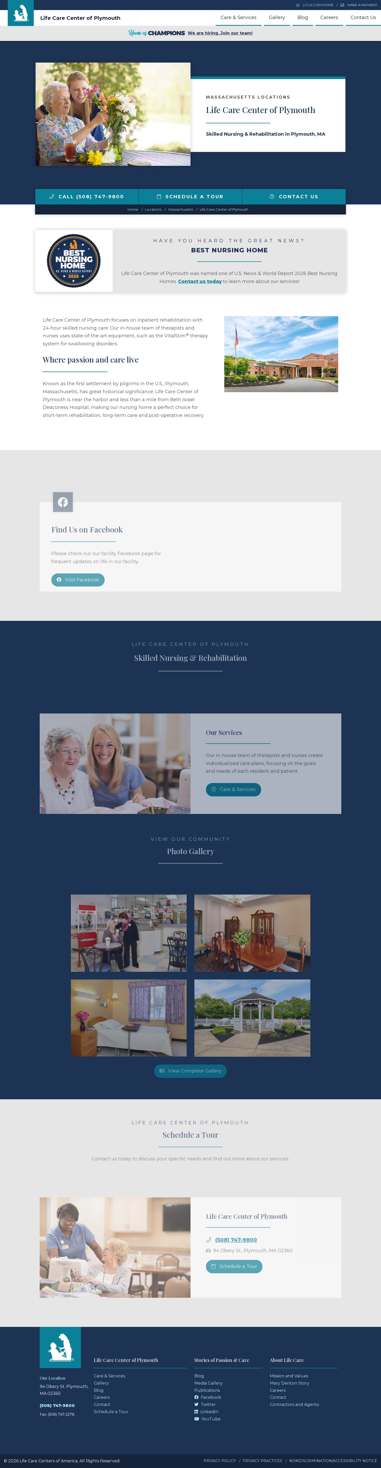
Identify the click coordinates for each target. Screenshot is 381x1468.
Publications (207, 1390)
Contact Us (363, 17)
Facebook (207, 1397)
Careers (329, 17)
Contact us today (200, 281)
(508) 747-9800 (57, 1405)
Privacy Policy (220, 1460)
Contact (102, 1404)
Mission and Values (289, 1375)
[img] (51, 196)
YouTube (207, 1419)
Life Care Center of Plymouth (80, 18)
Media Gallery (208, 1383)
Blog (302, 17)
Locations (153, 209)
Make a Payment (358, 5)
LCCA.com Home (315, 5)
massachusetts (180, 209)
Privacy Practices (262, 1460)
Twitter (205, 1404)
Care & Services (238, 17)
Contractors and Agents (294, 1404)
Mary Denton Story (289, 1383)
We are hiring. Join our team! (190, 33)
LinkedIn (206, 1411)
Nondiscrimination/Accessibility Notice (333, 1460)
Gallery (277, 17)
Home (133, 209)
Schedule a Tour (190, 197)
